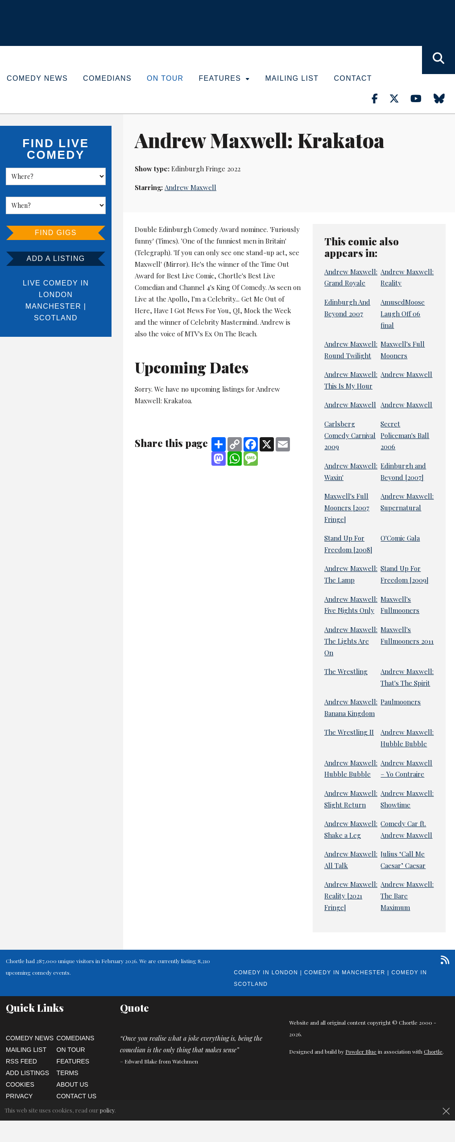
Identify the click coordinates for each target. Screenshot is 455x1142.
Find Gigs (56, 232)
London (56, 294)
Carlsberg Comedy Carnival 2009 (350, 435)
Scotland (56, 318)
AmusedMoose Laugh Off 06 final (403, 314)
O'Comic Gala (400, 538)
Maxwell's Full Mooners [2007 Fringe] (346, 508)
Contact (353, 78)
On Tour (165, 78)
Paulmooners (401, 701)
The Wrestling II (349, 732)
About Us (72, 1084)
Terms (68, 1072)
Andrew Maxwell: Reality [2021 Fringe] (350, 896)
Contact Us (77, 1096)
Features (224, 78)
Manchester (53, 306)
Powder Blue (360, 1051)
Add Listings (27, 1072)
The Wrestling (346, 671)
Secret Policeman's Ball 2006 (405, 435)
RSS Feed (21, 1061)
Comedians (107, 78)
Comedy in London (266, 972)
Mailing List (291, 78)
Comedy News (37, 78)
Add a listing (55, 258)
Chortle (433, 1051)
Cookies (20, 1084)
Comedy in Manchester (344, 972)
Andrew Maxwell (190, 187)
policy (107, 1110)
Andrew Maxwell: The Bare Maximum (407, 896)
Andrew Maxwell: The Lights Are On (350, 641)
